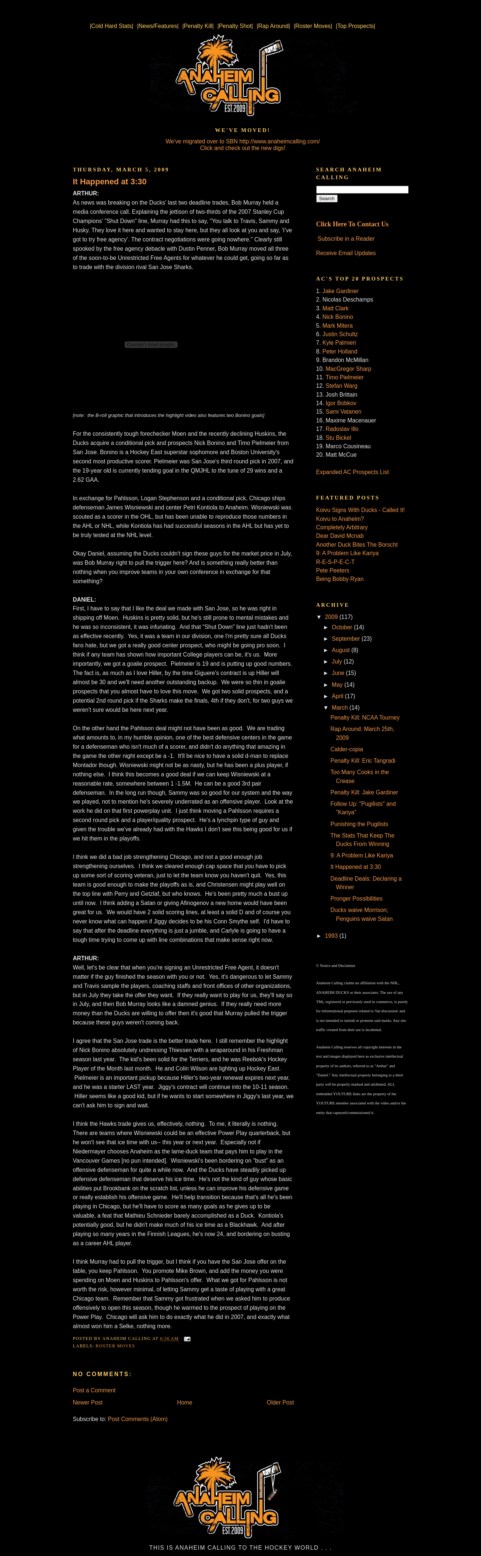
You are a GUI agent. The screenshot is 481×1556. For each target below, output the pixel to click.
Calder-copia (346, 749)
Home (184, 1402)
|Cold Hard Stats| (111, 26)
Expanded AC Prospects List (352, 472)
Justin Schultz (340, 334)
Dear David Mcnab (340, 536)
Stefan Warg (342, 386)
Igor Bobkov (341, 403)
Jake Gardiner (341, 291)
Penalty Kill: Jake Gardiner (364, 792)
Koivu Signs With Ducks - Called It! (360, 510)
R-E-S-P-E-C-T (335, 562)
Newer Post (88, 1402)
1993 (332, 936)
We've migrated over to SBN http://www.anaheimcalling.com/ (242, 141)
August (341, 650)
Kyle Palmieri (339, 343)
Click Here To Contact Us (352, 224)
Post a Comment (94, 1390)
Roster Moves (115, 1345)
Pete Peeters (332, 570)
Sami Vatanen (344, 411)
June (339, 673)
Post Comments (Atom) (138, 1419)
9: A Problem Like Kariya (347, 553)
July (338, 661)
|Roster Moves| (313, 26)
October (343, 627)
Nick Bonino (338, 317)
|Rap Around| (273, 26)
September (347, 639)
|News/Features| (158, 26)
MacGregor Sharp (349, 369)
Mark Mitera (338, 326)
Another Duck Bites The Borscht (357, 545)
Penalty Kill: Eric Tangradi (362, 761)
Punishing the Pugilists (359, 824)
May (338, 685)
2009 (332, 617)
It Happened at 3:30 (110, 181)
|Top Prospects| (355, 26)
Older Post (280, 1402)
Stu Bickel (338, 438)
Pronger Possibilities (356, 898)
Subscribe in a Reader (346, 239)
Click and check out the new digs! (242, 148)
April (338, 696)
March (340, 707)
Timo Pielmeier (344, 377)
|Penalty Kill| (198, 26)
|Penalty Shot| (235, 26)
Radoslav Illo (342, 429)
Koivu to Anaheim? (340, 519)
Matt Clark (336, 308)
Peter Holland (340, 351)
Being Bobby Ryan (340, 579)
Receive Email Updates (346, 253)
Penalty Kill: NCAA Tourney (365, 717)
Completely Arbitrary (342, 527)
